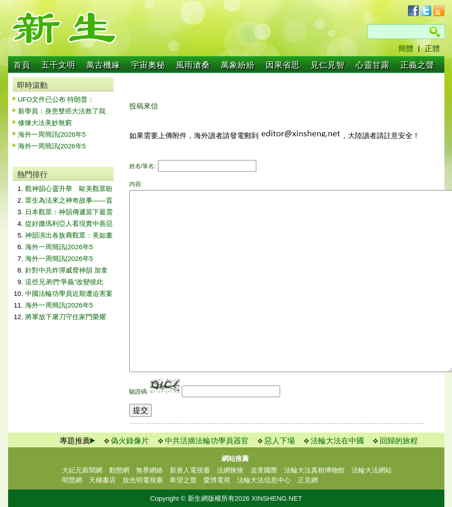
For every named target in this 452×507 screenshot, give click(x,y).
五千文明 (58, 65)
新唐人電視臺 (190, 470)
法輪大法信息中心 (264, 480)
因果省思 (283, 65)
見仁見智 (328, 65)
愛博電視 (216, 480)
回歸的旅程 (399, 441)
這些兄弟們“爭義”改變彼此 (64, 282)
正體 (432, 48)
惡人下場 (279, 441)
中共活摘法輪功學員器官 (207, 441)
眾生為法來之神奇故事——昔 (69, 200)
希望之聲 (183, 480)
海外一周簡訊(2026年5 (52, 134)
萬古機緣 (103, 65)
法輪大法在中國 (337, 441)
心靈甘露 (372, 65)
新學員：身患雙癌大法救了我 (61, 111)
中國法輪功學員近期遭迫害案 (69, 293)
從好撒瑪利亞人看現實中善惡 (69, 223)
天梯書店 (102, 480)
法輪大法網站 (371, 470)
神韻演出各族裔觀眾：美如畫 (69, 235)
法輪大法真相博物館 (314, 470)
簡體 (405, 48)
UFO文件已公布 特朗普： (56, 99)
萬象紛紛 (238, 65)
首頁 (22, 65)
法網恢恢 (230, 470)
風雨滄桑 (193, 65)
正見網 (308, 480)
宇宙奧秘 (148, 65)
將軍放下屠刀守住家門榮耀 (65, 317)
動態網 (119, 470)
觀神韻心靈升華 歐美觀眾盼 (69, 188)
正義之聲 (417, 65)
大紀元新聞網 (82, 470)
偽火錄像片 (130, 441)
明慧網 (72, 480)
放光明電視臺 (143, 480)
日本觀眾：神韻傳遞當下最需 (69, 212)
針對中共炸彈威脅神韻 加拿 (66, 270)
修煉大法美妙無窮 (45, 122)
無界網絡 (149, 470)
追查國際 (263, 470)
